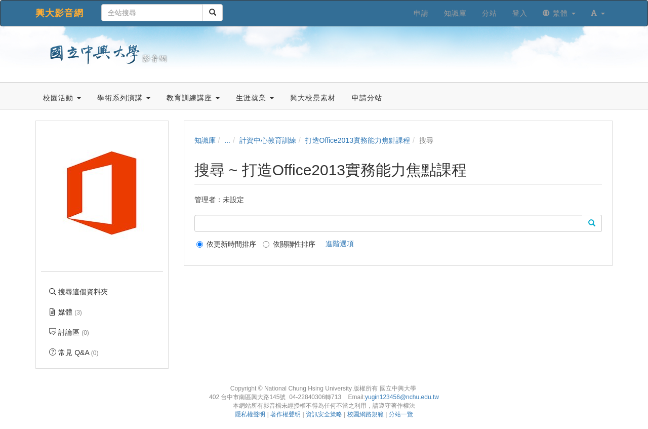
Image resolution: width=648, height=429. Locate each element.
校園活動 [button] (62, 98)
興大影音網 (59, 13)
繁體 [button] (559, 13)
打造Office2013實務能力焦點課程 (357, 140)
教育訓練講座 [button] (193, 98)
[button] (598, 13)
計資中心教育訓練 (267, 140)
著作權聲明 (285, 414)
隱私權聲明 (250, 414)
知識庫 (205, 140)
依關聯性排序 (289, 244)
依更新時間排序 (226, 244)
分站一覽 (401, 414)
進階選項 (340, 244)
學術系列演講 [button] (123, 98)
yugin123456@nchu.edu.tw (402, 397)
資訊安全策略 (324, 414)
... (227, 140)
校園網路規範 (365, 414)
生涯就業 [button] (255, 98)
